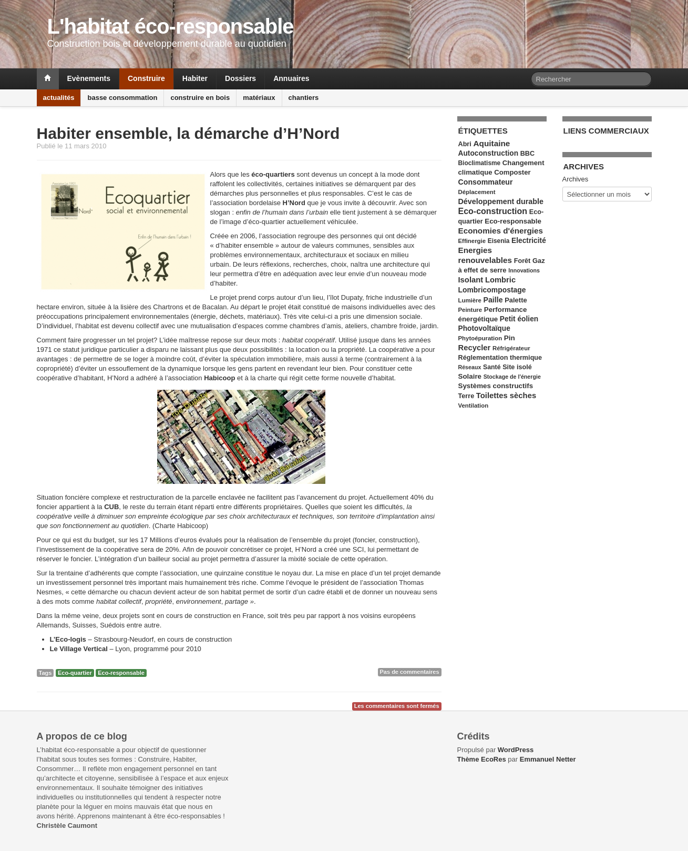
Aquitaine (491, 143)
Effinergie (472, 241)
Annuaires (291, 78)
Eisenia (499, 241)
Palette (516, 300)
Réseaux (469, 367)
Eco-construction (493, 211)
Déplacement (477, 192)
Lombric (500, 280)
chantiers (304, 98)
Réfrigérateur (511, 348)
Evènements (88, 78)
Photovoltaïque (484, 328)
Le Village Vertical (79, 649)
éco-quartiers (272, 174)
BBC (527, 153)
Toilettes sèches (506, 395)
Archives (575, 179)
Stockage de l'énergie (512, 376)
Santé (492, 367)
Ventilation (473, 405)
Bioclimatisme (479, 163)
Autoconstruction (488, 153)
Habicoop (219, 378)
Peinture (470, 310)
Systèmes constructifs (495, 386)
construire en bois (200, 98)
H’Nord (294, 203)
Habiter (195, 78)
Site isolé (517, 367)
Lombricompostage (492, 290)
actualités (59, 98)
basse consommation (122, 98)
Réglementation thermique (500, 357)
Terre (466, 396)
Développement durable (500, 201)
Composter (512, 172)
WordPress (515, 750)
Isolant (471, 280)
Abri (464, 144)
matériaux (259, 98)
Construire (146, 78)
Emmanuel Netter (548, 759)
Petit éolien (519, 319)
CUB (111, 507)
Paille (493, 300)
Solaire (470, 376)
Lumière (469, 300)
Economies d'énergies (500, 230)
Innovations (524, 270)
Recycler (474, 347)
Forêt (522, 261)
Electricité (528, 241)
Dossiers (240, 78)
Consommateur (485, 182)
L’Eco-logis (68, 639)
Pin (509, 338)
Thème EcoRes (481, 759)
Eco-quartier (75, 673)
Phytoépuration (480, 338)
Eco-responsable (121, 673)
